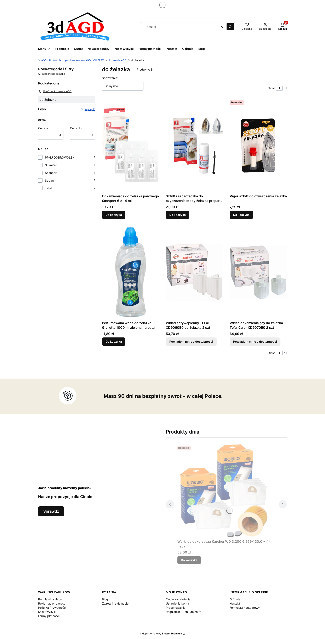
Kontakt (235, 603)
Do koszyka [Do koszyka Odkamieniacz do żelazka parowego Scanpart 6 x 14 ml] (114, 214)
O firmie (235, 599)
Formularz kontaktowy (245, 607)
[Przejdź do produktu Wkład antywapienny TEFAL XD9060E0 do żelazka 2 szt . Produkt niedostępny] (194, 272)
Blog (105, 599)
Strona (271, 88)
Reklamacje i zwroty (51, 603)
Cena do (75, 128)
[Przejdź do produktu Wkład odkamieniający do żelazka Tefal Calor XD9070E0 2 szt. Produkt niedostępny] (258, 272)
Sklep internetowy (161, 633)
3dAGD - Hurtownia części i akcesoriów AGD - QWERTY (71, 60)
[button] (230, 26)
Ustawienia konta (177, 603)
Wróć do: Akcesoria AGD (55, 91)
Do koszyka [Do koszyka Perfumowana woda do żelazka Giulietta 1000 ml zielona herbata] (114, 341)
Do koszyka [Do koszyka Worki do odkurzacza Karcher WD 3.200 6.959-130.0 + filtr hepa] (189, 560)
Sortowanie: (110, 78)
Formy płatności (48, 616)
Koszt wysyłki (47, 611)
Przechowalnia (176, 607)
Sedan (49, 180)
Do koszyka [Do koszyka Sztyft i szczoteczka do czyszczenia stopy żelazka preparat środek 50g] (177, 214)
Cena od (44, 128)
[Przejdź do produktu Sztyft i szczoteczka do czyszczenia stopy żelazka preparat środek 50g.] (194, 145)
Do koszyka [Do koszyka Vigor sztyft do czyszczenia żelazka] (241, 214)
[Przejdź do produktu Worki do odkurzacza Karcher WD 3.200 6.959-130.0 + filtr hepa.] (226, 491)
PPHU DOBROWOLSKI (60, 157)
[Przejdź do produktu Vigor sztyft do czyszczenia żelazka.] (258, 145)
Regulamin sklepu (50, 599)
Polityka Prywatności (52, 607)
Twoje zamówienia (178, 599)
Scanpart (51, 173)
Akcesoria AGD (117, 60)
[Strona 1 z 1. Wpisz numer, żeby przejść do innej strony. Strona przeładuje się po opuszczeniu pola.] (279, 88)
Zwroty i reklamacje (115, 603)
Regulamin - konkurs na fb (183, 611)
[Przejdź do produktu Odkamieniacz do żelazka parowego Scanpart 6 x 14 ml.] (130, 145)
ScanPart (51, 165)
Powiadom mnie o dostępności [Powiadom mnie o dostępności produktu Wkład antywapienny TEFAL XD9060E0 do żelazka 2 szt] (191, 341)
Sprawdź (51, 511)
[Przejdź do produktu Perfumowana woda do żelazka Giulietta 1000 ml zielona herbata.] (130, 272)
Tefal (48, 188)
